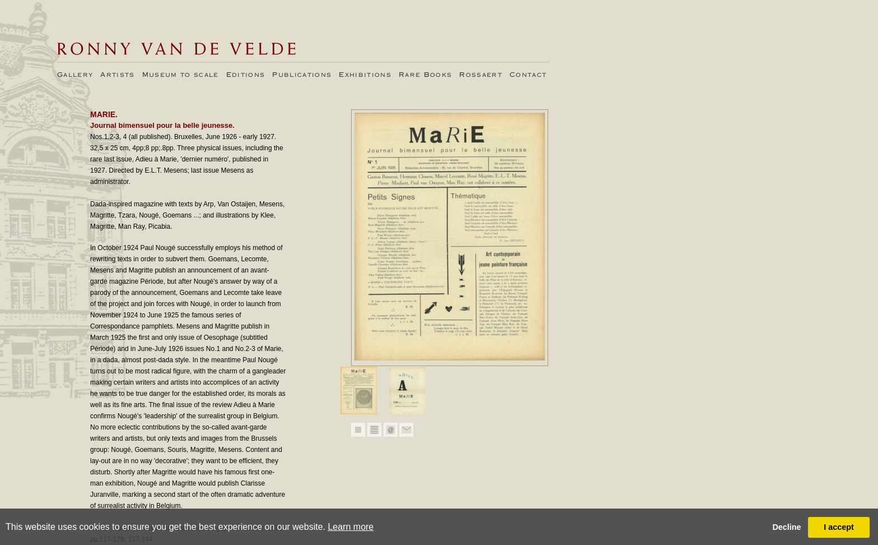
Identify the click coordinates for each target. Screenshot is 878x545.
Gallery (75, 75)
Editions (245, 75)
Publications (301, 75)
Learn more (350, 527)
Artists (117, 75)
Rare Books (425, 75)
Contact (528, 75)
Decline (786, 527)
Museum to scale (180, 75)
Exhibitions (365, 75)
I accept (839, 527)
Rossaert (480, 75)
